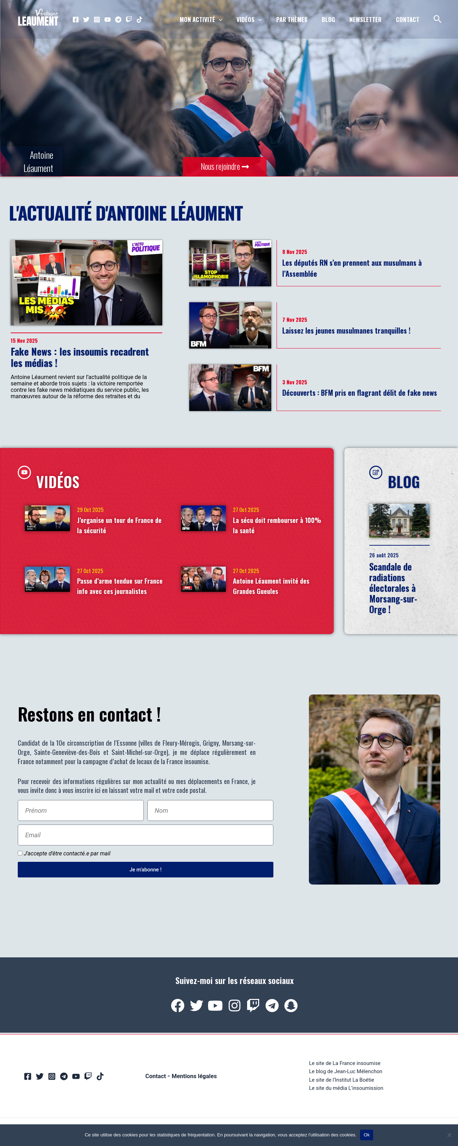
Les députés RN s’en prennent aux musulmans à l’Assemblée (343, 267)
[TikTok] (139, 19)
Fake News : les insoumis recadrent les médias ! (80, 357)
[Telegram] (118, 19)
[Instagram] (97, 19)
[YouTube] (107, 19)
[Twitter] (86, 19)
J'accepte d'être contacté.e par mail (67, 858)
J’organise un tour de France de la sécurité (113, 524)
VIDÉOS (70, 478)
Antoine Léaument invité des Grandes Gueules (274, 586)
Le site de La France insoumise (344, 1067)
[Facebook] (75, 19)
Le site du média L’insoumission (346, 1094)
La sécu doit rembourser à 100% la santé (277, 524)
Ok (367, 1134)
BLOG (414, 478)
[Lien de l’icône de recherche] (438, 19)
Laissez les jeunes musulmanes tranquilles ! (361, 329)
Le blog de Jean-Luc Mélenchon (346, 1076)
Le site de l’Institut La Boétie (341, 1085)
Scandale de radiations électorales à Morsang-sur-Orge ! (401, 592)
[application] (230, 19)
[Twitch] (129, 19)
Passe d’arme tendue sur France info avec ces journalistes (119, 591)
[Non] (449, 1135)
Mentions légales (195, 1081)
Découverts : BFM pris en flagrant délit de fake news (359, 391)
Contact (153, 1081)
